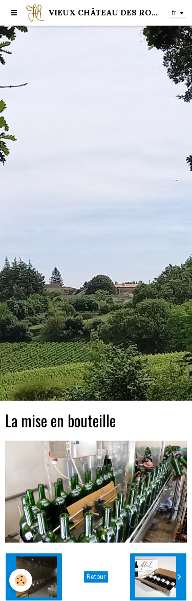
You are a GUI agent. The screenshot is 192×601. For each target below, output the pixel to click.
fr (174, 12)
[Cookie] (20, 580)
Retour (96, 577)
